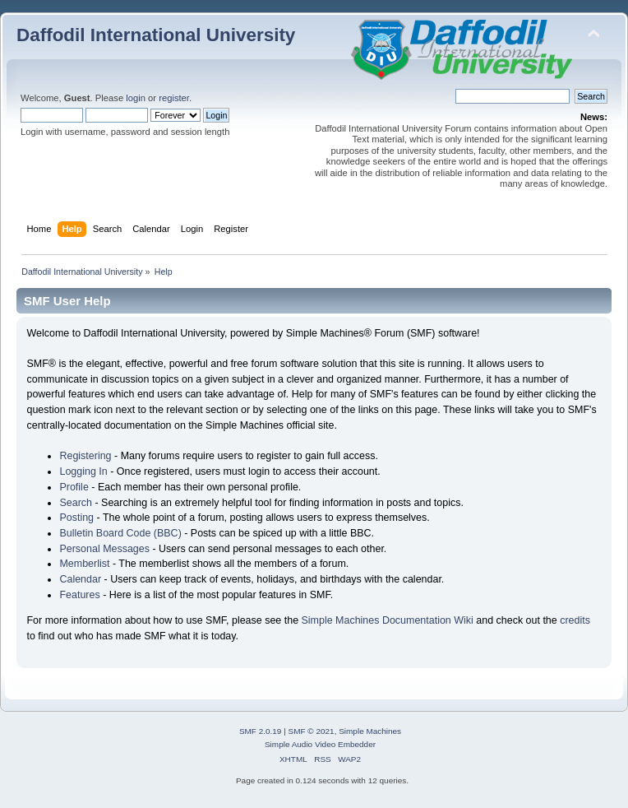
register (174, 98)
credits (575, 620)
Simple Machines (370, 731)
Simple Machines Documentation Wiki (387, 620)
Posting (76, 517)
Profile (73, 487)
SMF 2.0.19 (260, 731)
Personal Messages (104, 549)
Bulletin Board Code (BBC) (120, 533)
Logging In (83, 471)
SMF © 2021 (312, 731)
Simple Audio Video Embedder (320, 744)
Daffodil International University (155, 35)
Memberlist (84, 563)
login (135, 98)
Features (79, 595)
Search (75, 502)
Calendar (80, 579)
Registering (85, 456)
